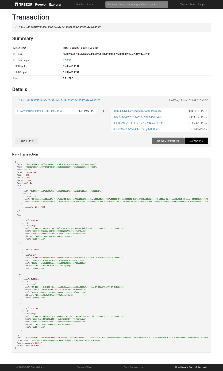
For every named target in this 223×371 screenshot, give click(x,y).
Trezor (183, 4)
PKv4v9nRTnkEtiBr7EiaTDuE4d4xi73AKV (41, 110)
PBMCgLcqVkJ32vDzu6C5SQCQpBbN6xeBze (137, 110)
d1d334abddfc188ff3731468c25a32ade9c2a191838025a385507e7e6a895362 (57, 100)
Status (89, 4)
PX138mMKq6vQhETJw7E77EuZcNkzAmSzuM (138, 123)
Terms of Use (84, 367)
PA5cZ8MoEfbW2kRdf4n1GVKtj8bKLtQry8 (135, 129)
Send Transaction (133, 367)
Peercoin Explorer (48, 4)
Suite (192, 4)
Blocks (80, 4)
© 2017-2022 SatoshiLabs (30, 367)
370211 (67, 60)
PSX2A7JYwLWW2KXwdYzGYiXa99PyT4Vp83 (137, 117)
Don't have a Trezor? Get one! (191, 367)
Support (202, 4)
